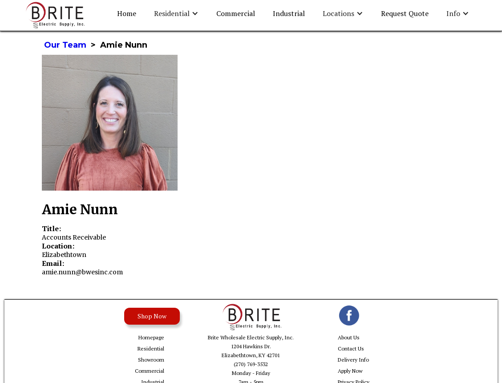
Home (126, 13)
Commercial (235, 13)
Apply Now (350, 370)
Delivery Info (353, 359)
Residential (151, 348)
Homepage (151, 337)
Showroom (151, 359)
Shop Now (152, 316)
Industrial (289, 13)
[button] (176, 13)
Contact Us (351, 348)
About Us (349, 337)
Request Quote (405, 13)
